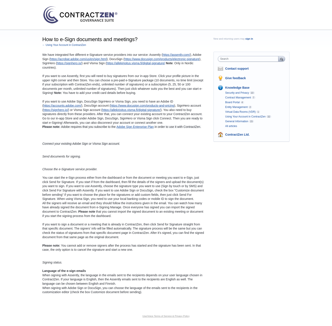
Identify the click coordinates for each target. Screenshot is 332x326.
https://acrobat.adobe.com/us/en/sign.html (78, 59)
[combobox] (249, 58)
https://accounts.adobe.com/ (62, 105)
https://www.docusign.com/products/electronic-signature (161, 59)
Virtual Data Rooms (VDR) (240, 111)
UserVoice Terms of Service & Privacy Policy (166, 316)
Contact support (237, 68)
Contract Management (238, 97)
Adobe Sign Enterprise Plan (135, 126)
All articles (231, 126)
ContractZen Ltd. (237, 134)
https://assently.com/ (176, 54)
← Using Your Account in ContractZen (64, 45)
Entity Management (236, 107)
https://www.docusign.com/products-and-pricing (142, 105)
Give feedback (235, 78)
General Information (236, 121)
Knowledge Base (237, 87)
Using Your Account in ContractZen (245, 116)
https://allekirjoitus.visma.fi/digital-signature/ (136, 63)
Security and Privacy (237, 92)
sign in (249, 38)
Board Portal (232, 102)
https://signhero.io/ (69, 63)
